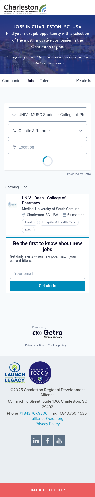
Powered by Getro (79, 174)
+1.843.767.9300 (33, 413)
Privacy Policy (47, 423)
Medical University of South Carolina (50, 209)
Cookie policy (57, 345)
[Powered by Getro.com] (47, 332)
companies (12, 80)
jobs (31, 80)
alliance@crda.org (47, 418)
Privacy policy (34, 345)
